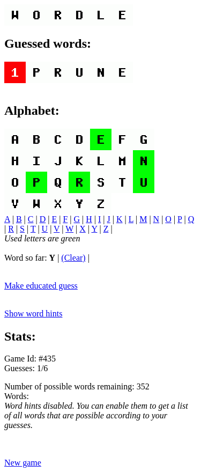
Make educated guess (41, 285)
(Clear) (73, 257)
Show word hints (33, 313)
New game (22, 462)
